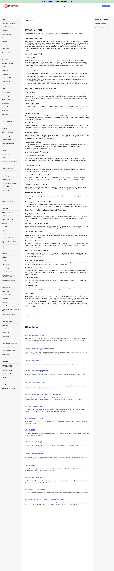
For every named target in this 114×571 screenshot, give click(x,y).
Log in (98, 6)
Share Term (30, 315)
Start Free (105, 6)
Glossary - (28, 20)
